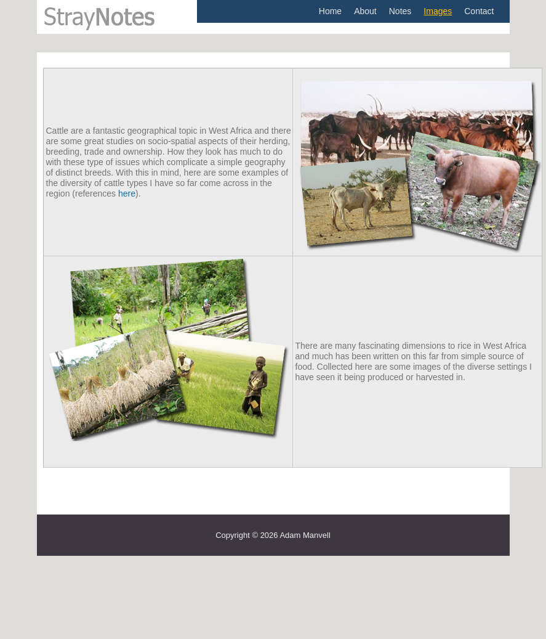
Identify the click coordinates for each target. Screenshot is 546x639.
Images (438, 11)
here (126, 193)
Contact (479, 11)
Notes (400, 11)
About (365, 11)
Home (330, 11)
